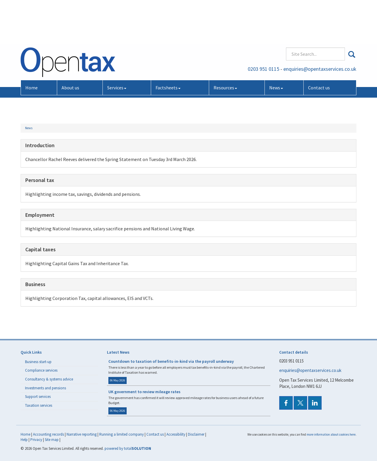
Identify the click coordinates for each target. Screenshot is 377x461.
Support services (38, 396)
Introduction (39, 145)
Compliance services (41, 370)
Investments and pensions (45, 388)
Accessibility (175, 434)
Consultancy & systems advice (49, 379)
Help (24, 439)
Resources (225, 47)
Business (35, 284)
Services (116, 47)
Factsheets (168, 47)
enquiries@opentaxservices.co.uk (319, 27)
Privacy (36, 439)
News (276, 47)
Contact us (319, 47)
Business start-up (38, 361)
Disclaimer (196, 434)
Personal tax (39, 180)
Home (31, 47)
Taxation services (38, 405)
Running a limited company (121, 434)
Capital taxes (40, 249)
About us (70, 47)
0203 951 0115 (263, 27)
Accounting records (48, 434)
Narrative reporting (82, 434)
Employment (39, 214)
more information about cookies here (331, 434)
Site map (52, 439)
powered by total (128, 448)
